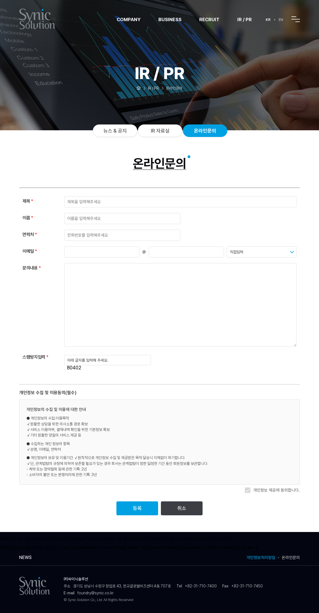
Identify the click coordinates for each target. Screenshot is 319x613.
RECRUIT (209, 19)
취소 (181, 508)
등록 (137, 508)
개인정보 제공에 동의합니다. (276, 490)
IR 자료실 (160, 131)
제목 (26, 201)
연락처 (28, 234)
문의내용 (30, 268)
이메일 (28, 251)
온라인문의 (205, 131)
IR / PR (244, 19)
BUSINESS (169, 19)
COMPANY (129, 19)
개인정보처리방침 (260, 558)
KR (268, 19)
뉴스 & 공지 (115, 131)
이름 (26, 218)
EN (281, 19)
